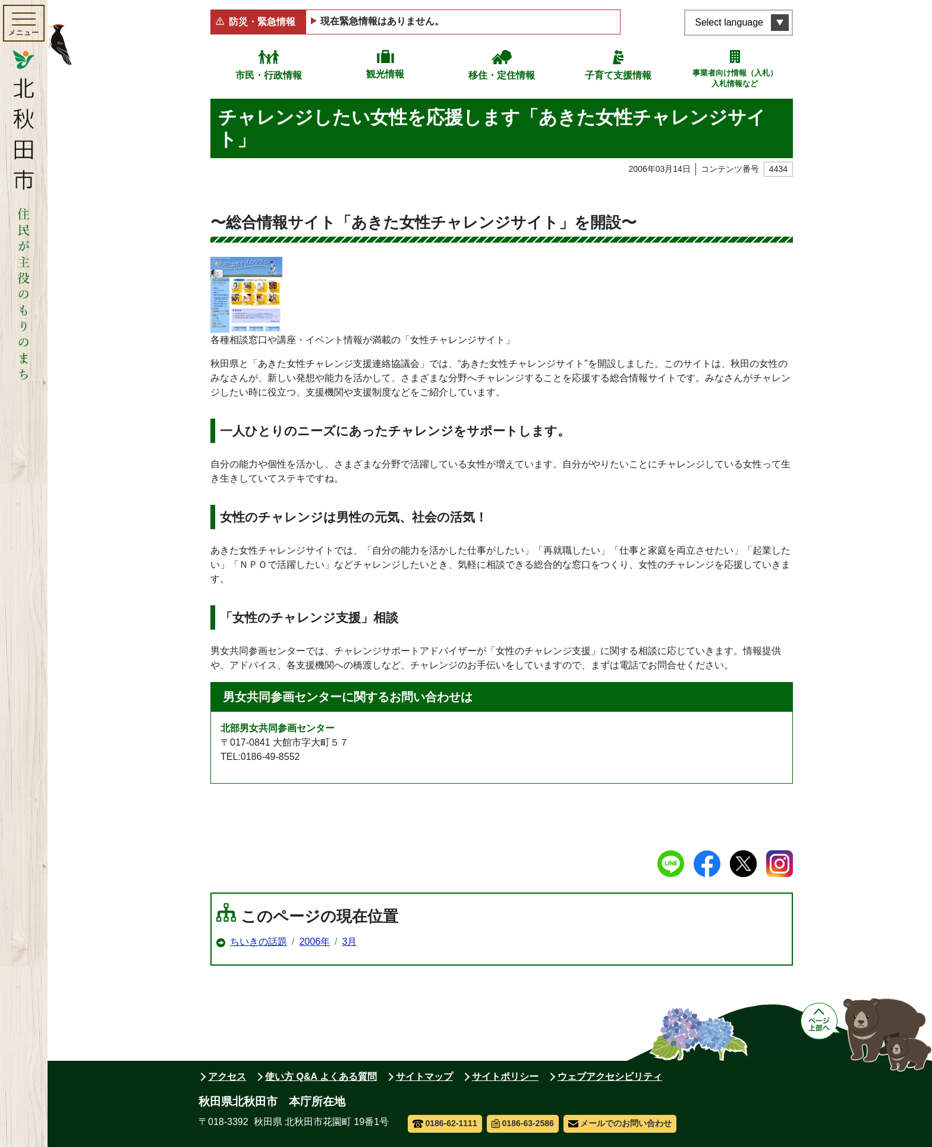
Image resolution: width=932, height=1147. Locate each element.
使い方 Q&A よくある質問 (321, 1076)
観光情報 (385, 74)
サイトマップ (424, 1076)
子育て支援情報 (618, 75)
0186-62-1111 (445, 1123)
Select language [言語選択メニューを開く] (729, 22)
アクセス (227, 1076)
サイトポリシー (505, 1076)
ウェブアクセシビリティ (610, 1076)
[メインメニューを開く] (24, 23)
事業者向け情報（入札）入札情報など (734, 78)
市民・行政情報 (268, 75)
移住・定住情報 (501, 75)
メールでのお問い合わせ (620, 1123)
